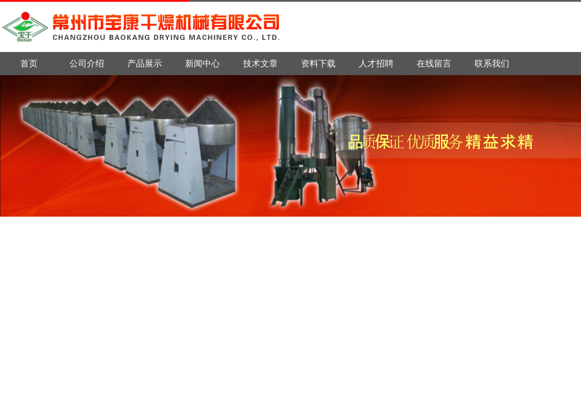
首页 (29, 63)
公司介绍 (86, 63)
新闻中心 (202, 63)
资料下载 (318, 63)
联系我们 (492, 63)
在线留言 (434, 63)
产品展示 (144, 63)
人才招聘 (376, 63)
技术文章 (260, 63)
